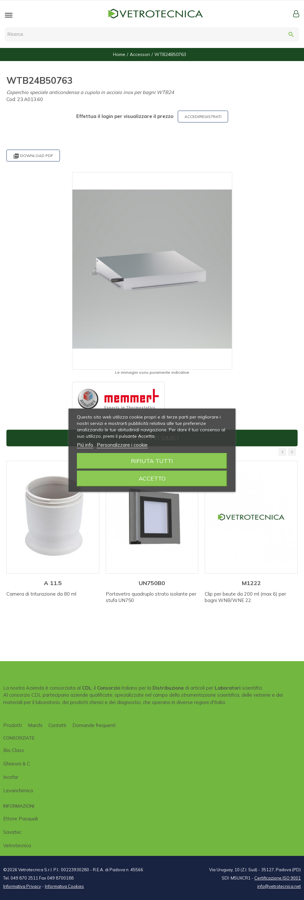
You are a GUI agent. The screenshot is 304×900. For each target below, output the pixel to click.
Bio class (13, 750)
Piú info (85, 445)
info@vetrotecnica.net (279, 886)
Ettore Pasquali (20, 819)
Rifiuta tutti (152, 461)
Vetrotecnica (17, 845)
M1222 (251, 583)
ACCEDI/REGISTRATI (203, 116)
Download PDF (33, 156)
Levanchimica (18, 790)
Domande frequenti (94, 725)
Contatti (57, 725)
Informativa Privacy (22, 886)
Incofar (10, 777)
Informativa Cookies (64, 886)
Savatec (12, 832)
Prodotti (12, 725)
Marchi (35, 725)
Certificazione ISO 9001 (277, 877)
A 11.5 (53, 583)
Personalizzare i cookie (122, 445)
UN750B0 (152, 583)
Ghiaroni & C (16, 764)
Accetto (152, 478)
